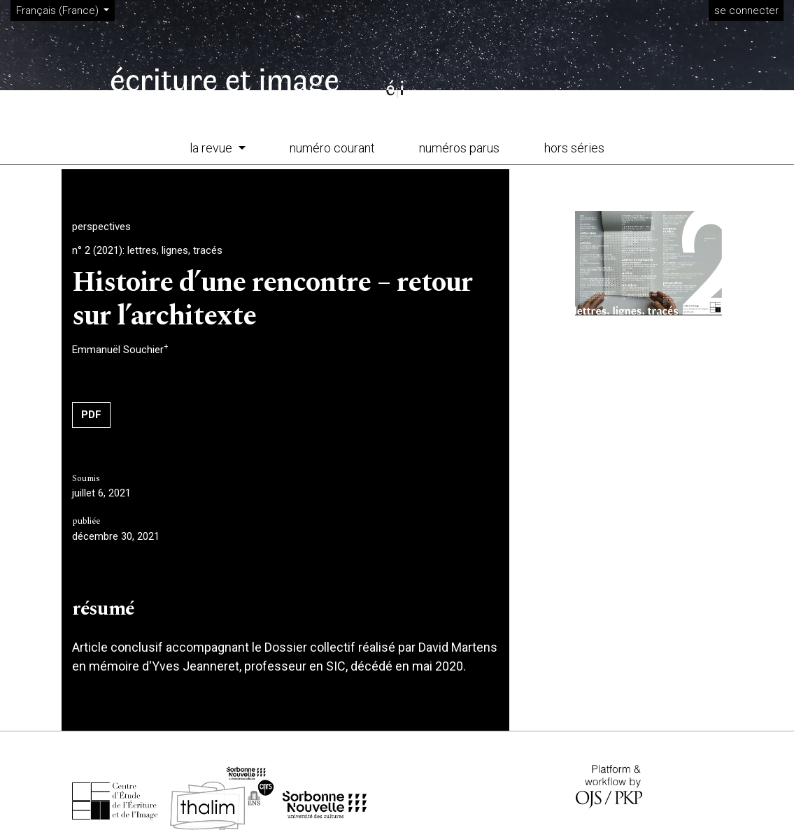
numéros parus (459, 148)
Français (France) (65, 10)
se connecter (746, 10)
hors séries (574, 148)
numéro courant (332, 148)
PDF (91, 414)
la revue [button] (212, 148)
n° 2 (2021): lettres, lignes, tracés (147, 250)
